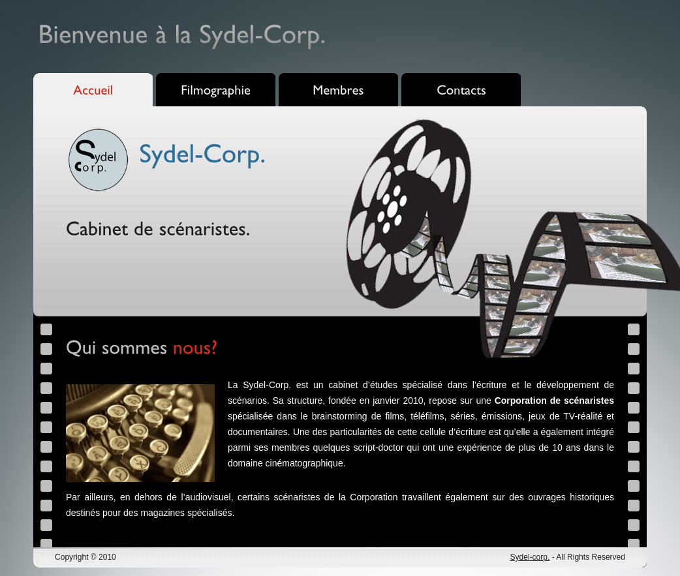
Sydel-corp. (529, 557)
